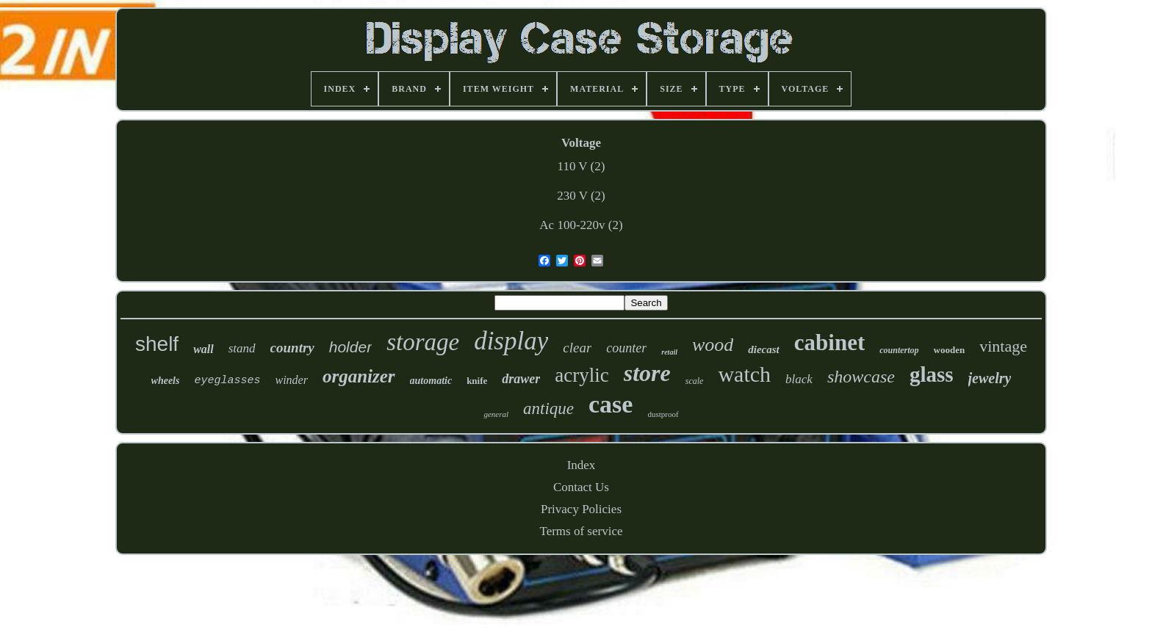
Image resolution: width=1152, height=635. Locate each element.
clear (577, 347)
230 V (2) (581, 196)
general (495, 414)
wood (712, 344)
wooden (949, 349)
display (511, 341)
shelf (157, 344)
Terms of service (580, 531)
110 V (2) (581, 166)
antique (548, 408)
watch (744, 374)
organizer (359, 376)
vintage (1003, 346)
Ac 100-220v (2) (580, 225)
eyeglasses (227, 380)
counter (626, 348)
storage (422, 342)
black (799, 379)
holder (350, 346)
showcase (861, 376)
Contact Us (581, 487)
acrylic (581, 375)
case (610, 404)
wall (203, 349)
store (647, 373)
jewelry (990, 378)
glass (932, 374)
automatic (431, 380)
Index (581, 465)
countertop (898, 350)
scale (694, 381)
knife (477, 380)
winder (291, 380)
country (292, 347)
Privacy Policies (581, 509)
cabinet (829, 342)
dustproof (662, 414)
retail (669, 352)
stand (242, 348)
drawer (521, 378)
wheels (165, 380)
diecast (764, 349)
